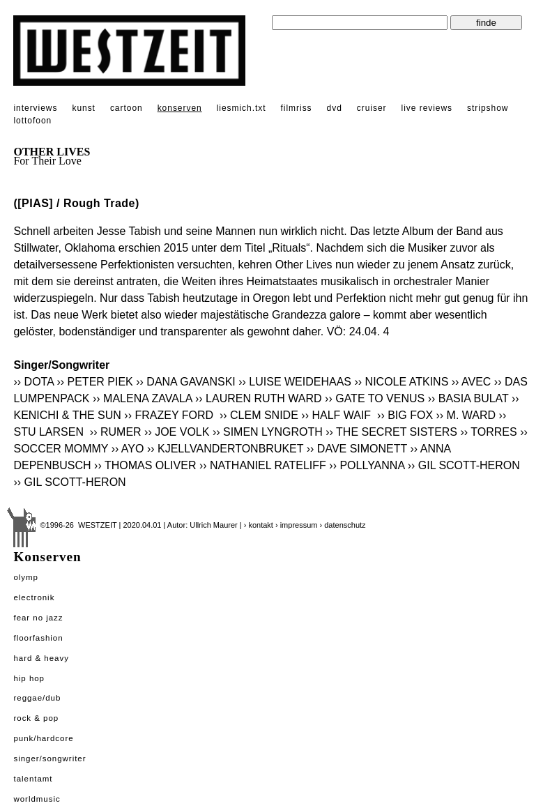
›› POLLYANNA (366, 465)
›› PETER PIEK (94, 382)
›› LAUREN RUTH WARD (258, 398)
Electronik (33, 597)
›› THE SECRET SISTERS (391, 432)
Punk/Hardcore (43, 738)
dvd (334, 108)
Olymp (25, 577)
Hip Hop (29, 678)
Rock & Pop (36, 718)
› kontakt (258, 525)
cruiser (372, 108)
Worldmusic (36, 799)
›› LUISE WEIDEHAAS (294, 382)
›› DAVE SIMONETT (357, 449)
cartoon (126, 108)
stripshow (487, 108)
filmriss (296, 108)
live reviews (427, 108)
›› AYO (128, 449)
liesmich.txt (241, 108)
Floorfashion (38, 638)
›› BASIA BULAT (468, 398)
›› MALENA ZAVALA (142, 398)
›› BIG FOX (405, 415)
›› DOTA (33, 382)
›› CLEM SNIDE (259, 415)
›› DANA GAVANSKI (186, 382)
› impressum (296, 525)
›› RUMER (116, 432)
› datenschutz (343, 525)
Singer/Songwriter (49, 758)
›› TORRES (489, 432)
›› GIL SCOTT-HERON (464, 465)
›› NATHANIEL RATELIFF (262, 465)
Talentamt (32, 779)
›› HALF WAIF (337, 415)
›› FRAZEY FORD (170, 415)
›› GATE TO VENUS (375, 398)
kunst (83, 108)
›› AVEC (471, 382)
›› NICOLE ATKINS (401, 382)
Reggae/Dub (37, 698)
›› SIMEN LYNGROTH (268, 432)
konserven (180, 108)
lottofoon (32, 120)
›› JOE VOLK (176, 432)
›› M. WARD (466, 415)
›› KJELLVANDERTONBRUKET (225, 449)
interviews (35, 108)
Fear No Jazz (38, 617)
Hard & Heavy (40, 658)
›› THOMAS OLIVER (145, 465)
